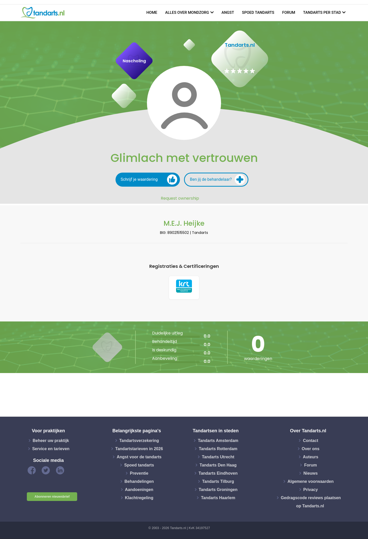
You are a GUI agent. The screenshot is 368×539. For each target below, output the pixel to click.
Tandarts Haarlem (218, 498)
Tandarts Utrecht (218, 457)
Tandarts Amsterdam (218, 441)
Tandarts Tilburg (218, 482)
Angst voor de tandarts (139, 457)
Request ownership (180, 198)
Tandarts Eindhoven (218, 473)
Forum (288, 12)
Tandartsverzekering (139, 441)
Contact (310, 441)
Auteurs (310, 457)
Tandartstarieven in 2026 (139, 449)
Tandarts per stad (322, 12)
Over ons (310, 449)
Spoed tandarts (258, 12)
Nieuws (310, 473)
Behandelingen (139, 482)
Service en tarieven (51, 449)
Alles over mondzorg (187, 12)
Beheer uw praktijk (51, 441)
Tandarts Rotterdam (218, 449)
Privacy (310, 490)
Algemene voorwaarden (311, 482)
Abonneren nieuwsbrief (52, 497)
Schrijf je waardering (149, 179)
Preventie (139, 473)
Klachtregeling (139, 498)
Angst (228, 12)
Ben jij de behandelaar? (217, 179)
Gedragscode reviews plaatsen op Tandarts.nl (311, 502)
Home (151, 12)
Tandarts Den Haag (218, 465)
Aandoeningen (139, 490)
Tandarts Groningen (218, 490)
